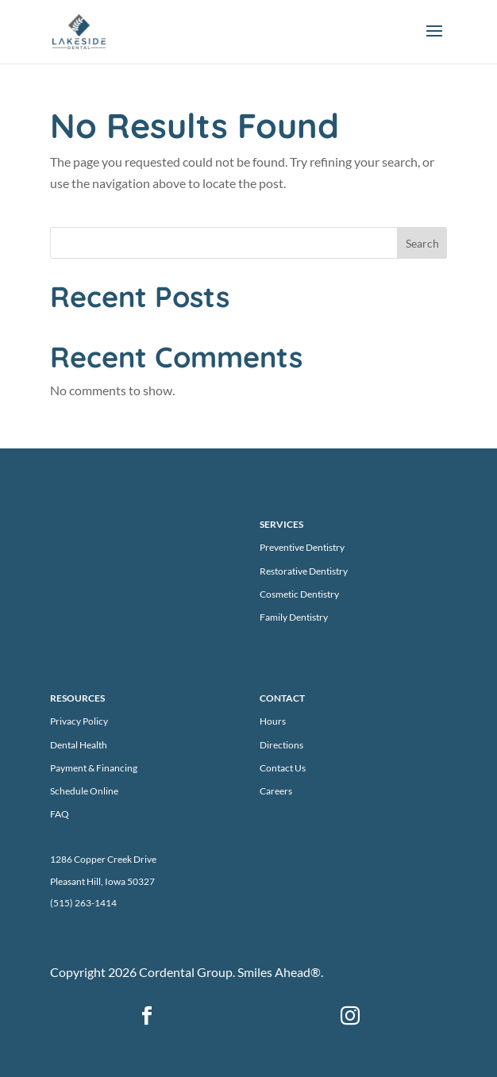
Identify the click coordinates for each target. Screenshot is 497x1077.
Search (422, 243)
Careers (276, 791)
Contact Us (283, 768)
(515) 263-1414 (83, 903)
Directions (281, 745)
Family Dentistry (294, 617)
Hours (273, 721)
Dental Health (78, 745)
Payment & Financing (93, 768)
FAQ (59, 814)
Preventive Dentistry (302, 547)
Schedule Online (84, 791)
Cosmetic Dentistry (299, 594)
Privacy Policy (79, 721)
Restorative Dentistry (304, 571)
